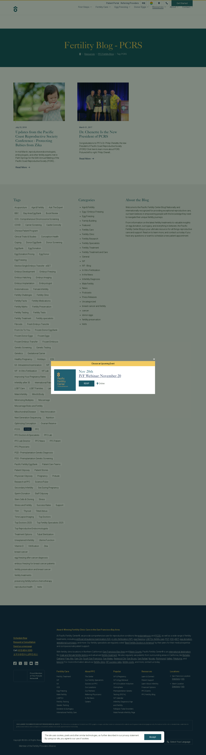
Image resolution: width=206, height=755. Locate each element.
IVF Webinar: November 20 (100, 376)
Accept (152, 737)
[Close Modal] (154, 359)
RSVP (86, 383)
